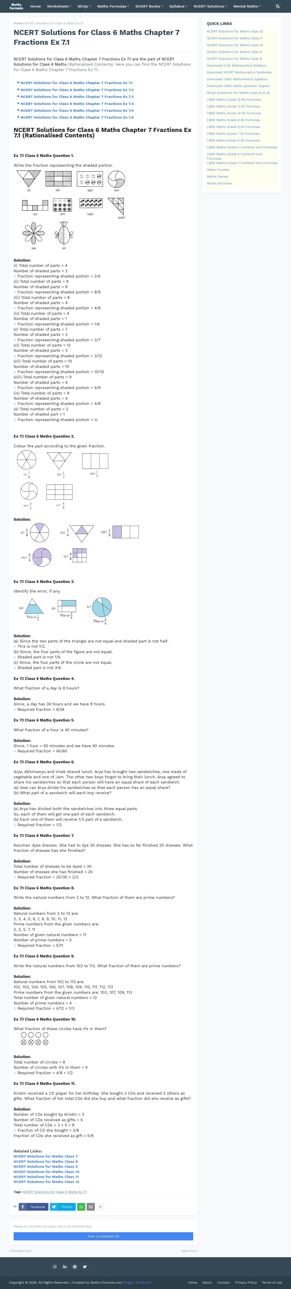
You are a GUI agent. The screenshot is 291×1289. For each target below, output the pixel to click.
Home (18, 23)
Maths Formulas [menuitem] (111, 6)
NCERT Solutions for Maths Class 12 (235, 31)
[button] (278, 6)
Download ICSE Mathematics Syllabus (236, 65)
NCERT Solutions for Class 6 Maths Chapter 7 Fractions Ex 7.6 (77, 117)
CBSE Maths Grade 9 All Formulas (233, 120)
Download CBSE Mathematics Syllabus (237, 79)
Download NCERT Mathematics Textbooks (239, 72)
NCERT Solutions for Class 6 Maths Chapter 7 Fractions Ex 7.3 (76, 96)
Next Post (188, 1250)
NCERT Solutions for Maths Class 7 (46, 1156)
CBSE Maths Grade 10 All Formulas (234, 113)
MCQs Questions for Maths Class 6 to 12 (238, 92)
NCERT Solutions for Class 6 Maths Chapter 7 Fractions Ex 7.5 (76, 110)
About (207, 1282)
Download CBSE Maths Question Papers (238, 86)
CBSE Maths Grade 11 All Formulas (233, 106)
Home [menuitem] (35, 6)
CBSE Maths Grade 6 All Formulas (233, 140)
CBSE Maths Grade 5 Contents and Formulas (242, 147)
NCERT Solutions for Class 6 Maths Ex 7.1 (54, 23)
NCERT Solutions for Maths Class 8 (46, 1161)
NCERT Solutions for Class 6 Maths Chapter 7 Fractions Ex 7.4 (77, 104)
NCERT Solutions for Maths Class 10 (235, 45)
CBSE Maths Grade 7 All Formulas (233, 133)
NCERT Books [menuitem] (147, 6)
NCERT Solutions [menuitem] (209, 6)
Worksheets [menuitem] (58, 6)
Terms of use (272, 1282)
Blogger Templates (137, 1282)
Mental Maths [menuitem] (245, 6)
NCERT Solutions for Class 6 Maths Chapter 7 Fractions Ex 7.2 (77, 90)
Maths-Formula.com (106, 1282)
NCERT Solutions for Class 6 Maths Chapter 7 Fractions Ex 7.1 (76, 83)
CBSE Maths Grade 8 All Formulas (233, 127)
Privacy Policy (246, 1282)
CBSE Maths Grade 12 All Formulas (234, 99)
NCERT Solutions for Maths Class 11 (46, 1177)
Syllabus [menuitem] (177, 6)
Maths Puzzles (218, 169)
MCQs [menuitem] (83, 6)
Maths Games (217, 176)
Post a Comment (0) (103, 1236)
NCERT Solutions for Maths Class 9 (46, 1166)
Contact (223, 1282)
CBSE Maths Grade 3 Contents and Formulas (242, 163)
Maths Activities (219, 183)
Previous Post (21, 1250)
